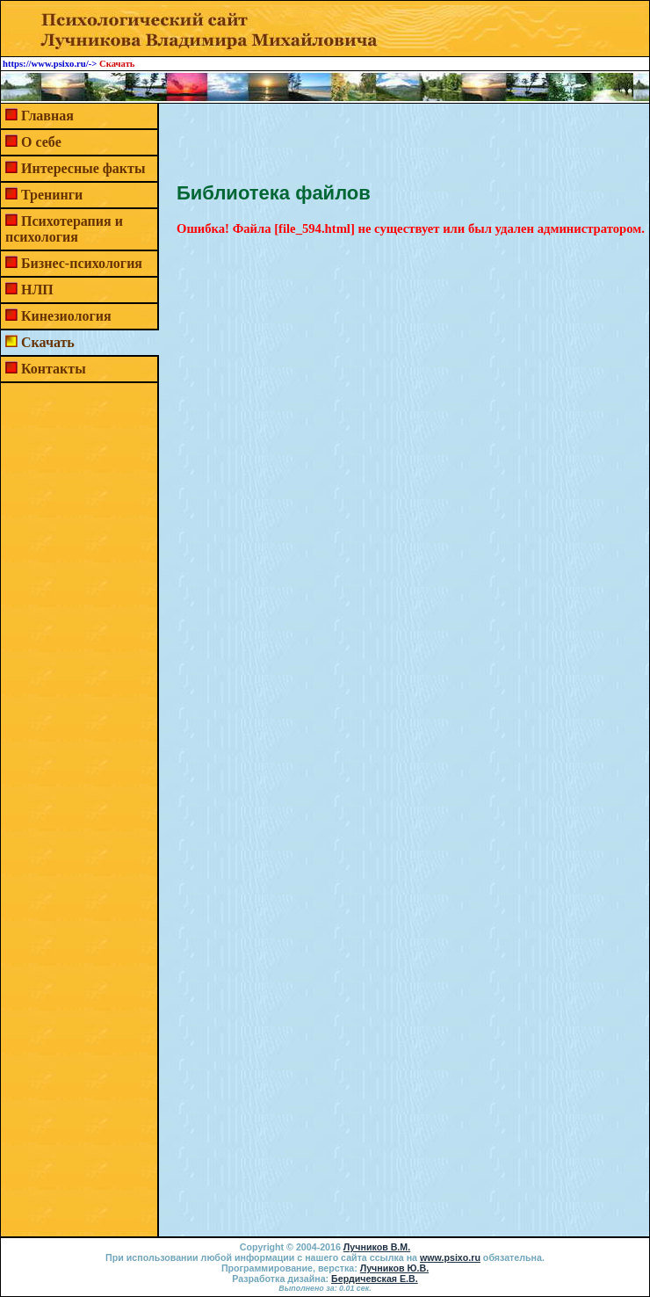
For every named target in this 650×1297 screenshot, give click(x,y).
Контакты (53, 368)
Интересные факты (83, 168)
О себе (41, 141)
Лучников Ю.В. (394, 1268)
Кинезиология (66, 315)
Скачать (48, 342)
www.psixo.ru (450, 1257)
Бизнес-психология (81, 263)
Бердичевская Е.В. (374, 1278)
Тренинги (52, 194)
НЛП (37, 289)
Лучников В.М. (376, 1247)
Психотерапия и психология (64, 229)
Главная (47, 115)
